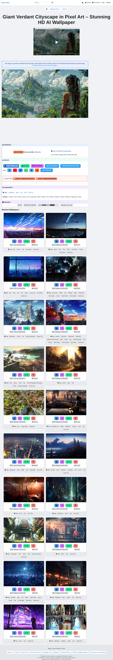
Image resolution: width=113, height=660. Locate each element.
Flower (10, 197)
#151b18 (52, 205)
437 (69, 328)
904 (26, 241)
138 (69, 589)
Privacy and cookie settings (97, 652)
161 (26, 546)
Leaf (28, 197)
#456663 (44, 205)
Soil (47, 197)
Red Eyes (78, 336)
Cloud (68, 249)
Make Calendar (52, 166)
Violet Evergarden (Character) (34, 383)
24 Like (25, 166)
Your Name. (75, 249)
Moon (39, 597)
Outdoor (57, 197)
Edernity (38, 152)
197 (69, 505)
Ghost (64, 383)
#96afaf (48, 205)
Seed (79, 197)
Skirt (61, 339)
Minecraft (32, 426)
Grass (24, 197)
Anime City (36, 249)
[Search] (52, 2)
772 (26, 418)
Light (57, 470)
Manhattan (12, 470)
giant (17, 192)
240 (69, 462)
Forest (19, 197)
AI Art (25, 192)
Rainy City (78, 597)
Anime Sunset (65, 342)
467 (26, 285)
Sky (14, 249)
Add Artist (18, 152)
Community (96, 2)
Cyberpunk (60, 513)
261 (69, 418)
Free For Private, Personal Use (62, 151)
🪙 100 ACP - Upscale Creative (23, 178)
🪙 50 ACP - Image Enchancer (46, 178)
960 (69, 241)
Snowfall (13, 597)
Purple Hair (71, 336)
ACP (7, 178)
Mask (75, 293)
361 (26, 328)
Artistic (68, 597)
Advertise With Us (66, 652)
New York (39, 470)
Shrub (62, 197)
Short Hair (63, 336)
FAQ (16, 652)
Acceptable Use (46, 652)
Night (61, 293)
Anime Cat (32, 293)
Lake (20, 383)
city (21, 192)
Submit (88, 2)
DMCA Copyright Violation (80, 652)
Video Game (24, 426)
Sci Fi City (66, 429)
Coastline (63, 470)
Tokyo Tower (33, 597)
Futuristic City (55, 426)
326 (26, 375)
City (23, 249)
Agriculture (74, 197)
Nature (51, 197)
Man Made (32, 470)
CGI (76, 470)
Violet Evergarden (22, 386)
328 (26, 462)
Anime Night (73, 296)
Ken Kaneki (51, 296)
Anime (18, 249)
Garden (43, 197)
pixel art (31, 192)
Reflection (67, 426)
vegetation (11, 192)
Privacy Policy (24, 652)
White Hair (81, 293)
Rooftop (70, 293)
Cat (22, 293)
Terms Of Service (35, 652)
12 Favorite (37, 166)
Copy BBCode (46, 170)
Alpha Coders (5, 2)
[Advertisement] (45, 130)
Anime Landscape (30, 336)
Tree (15, 197)
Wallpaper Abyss (55, 9)
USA (18, 470)
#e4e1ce (57, 205)
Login (103, 2)
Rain (63, 597)
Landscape (33, 197)
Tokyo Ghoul (65, 296)
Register (108, 2)
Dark (69, 383)
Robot (61, 426)
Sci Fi (79, 426)
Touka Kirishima (77, 339)
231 (26, 505)
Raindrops (57, 597)
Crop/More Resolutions (70, 166)
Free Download (11, 166)
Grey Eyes (55, 293)
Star (14, 293)
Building (63, 641)
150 (69, 546)
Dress (15, 383)
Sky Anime (28, 249)
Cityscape (70, 470)
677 (69, 285)
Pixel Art (64, 9)
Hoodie (57, 336)
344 (69, 375)
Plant (39, 197)
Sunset (74, 426)
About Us (10, 652)
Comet (55, 249)
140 (26, 589)
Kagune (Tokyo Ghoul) (52, 339)
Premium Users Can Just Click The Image (45, 65)
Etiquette (55, 652)
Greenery (67, 197)
